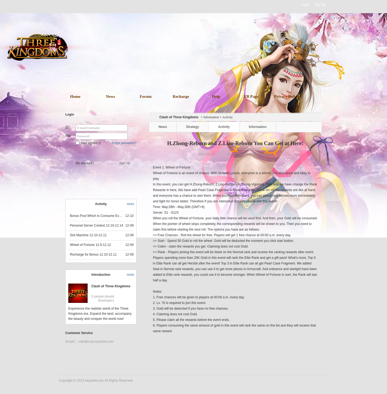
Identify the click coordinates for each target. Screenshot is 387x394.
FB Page (251, 96)
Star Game (101, 152)
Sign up (319, 4)
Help (216, 96)
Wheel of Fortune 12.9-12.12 (90, 245)
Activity (224, 127)
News (110, 96)
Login (305, 4)
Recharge (181, 96)
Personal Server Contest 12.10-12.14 (96, 225)
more (130, 204)
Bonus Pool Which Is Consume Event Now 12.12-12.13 (97, 216)
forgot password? (124, 143)
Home (75, 96)
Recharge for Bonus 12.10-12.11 (93, 254)
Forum (146, 96)
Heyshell (76, 4)
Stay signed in (88, 143)
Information (211, 117)
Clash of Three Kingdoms (110, 286)
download (201, 67)
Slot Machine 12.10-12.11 (88, 235)
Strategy (192, 127)
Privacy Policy (286, 96)
